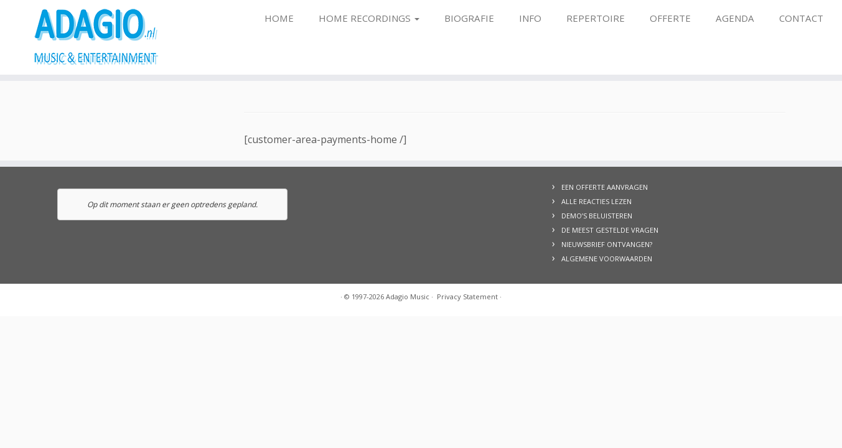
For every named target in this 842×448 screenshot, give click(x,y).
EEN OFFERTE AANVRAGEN (604, 187)
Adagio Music (407, 296)
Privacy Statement (467, 296)
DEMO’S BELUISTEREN (596, 215)
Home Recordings (369, 18)
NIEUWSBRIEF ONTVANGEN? (606, 244)
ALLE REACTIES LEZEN (596, 201)
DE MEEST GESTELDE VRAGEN (609, 230)
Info (530, 18)
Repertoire (595, 18)
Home (279, 18)
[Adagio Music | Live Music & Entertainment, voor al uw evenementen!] (97, 37)
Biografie (469, 18)
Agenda (735, 18)
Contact (801, 18)
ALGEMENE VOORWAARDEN (606, 258)
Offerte (670, 18)
